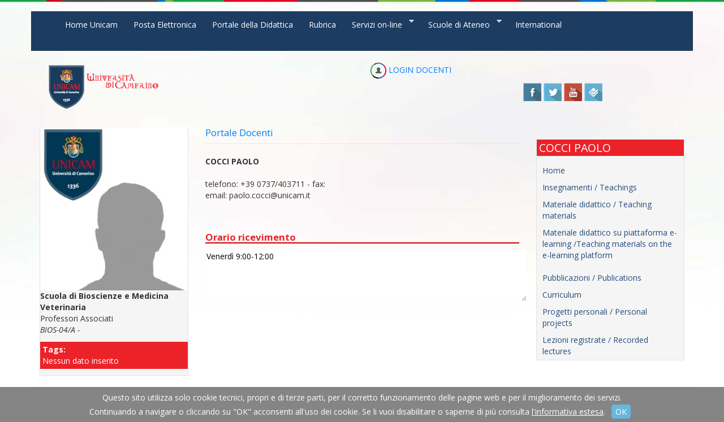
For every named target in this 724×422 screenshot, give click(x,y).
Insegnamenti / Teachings (589, 187)
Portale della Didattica (252, 24)
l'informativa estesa (568, 411)
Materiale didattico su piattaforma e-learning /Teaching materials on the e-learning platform (609, 243)
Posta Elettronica (164, 24)
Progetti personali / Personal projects (594, 317)
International (538, 24)
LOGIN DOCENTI (410, 69)
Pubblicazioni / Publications (591, 277)
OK (621, 411)
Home (553, 170)
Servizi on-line (379, 24)
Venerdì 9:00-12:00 (366, 275)
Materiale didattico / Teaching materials (597, 210)
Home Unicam (91, 24)
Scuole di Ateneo (461, 24)
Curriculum (561, 294)
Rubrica (322, 24)
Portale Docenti (239, 132)
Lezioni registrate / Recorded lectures (595, 345)
